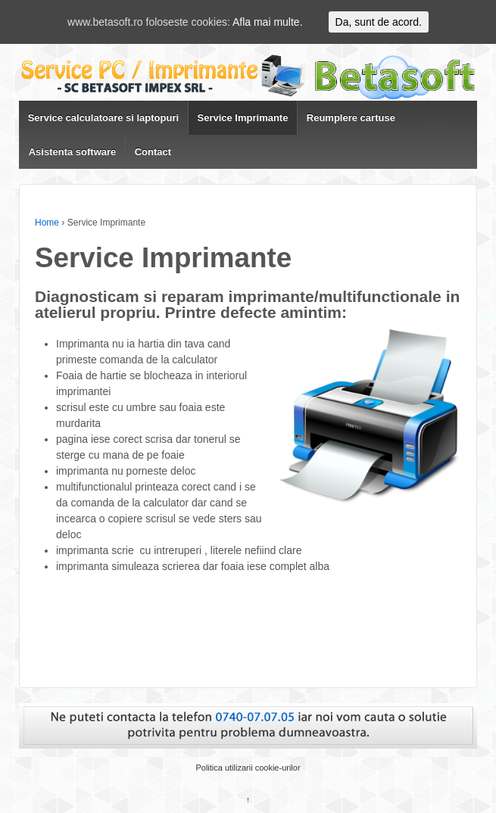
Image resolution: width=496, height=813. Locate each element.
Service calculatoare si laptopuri (103, 117)
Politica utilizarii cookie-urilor (247, 767)
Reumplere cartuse (351, 117)
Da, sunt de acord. (378, 22)
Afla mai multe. (267, 22)
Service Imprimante (242, 117)
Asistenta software (73, 151)
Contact (153, 151)
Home (47, 222)
